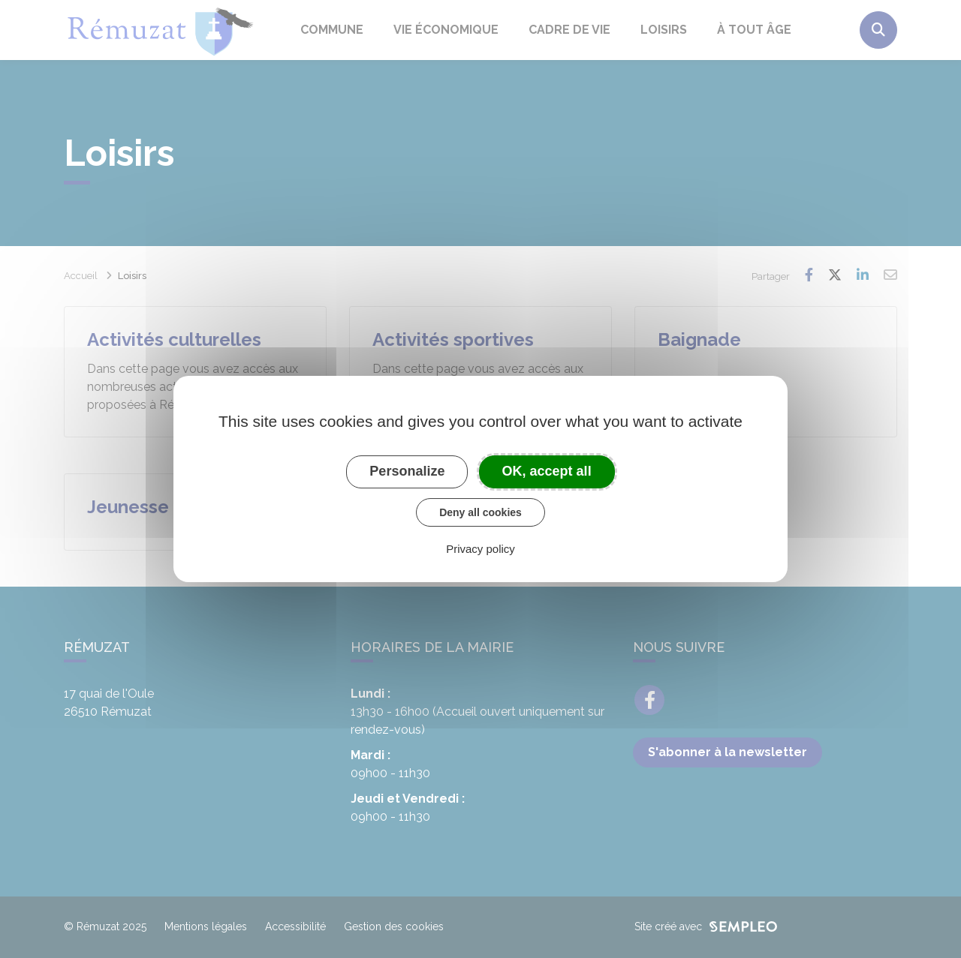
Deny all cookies (480, 512)
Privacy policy (480, 548)
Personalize (406, 471)
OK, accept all (547, 471)
